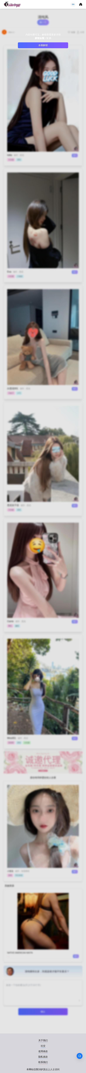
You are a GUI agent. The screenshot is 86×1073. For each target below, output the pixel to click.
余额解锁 (43, 45)
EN (73, 4)
